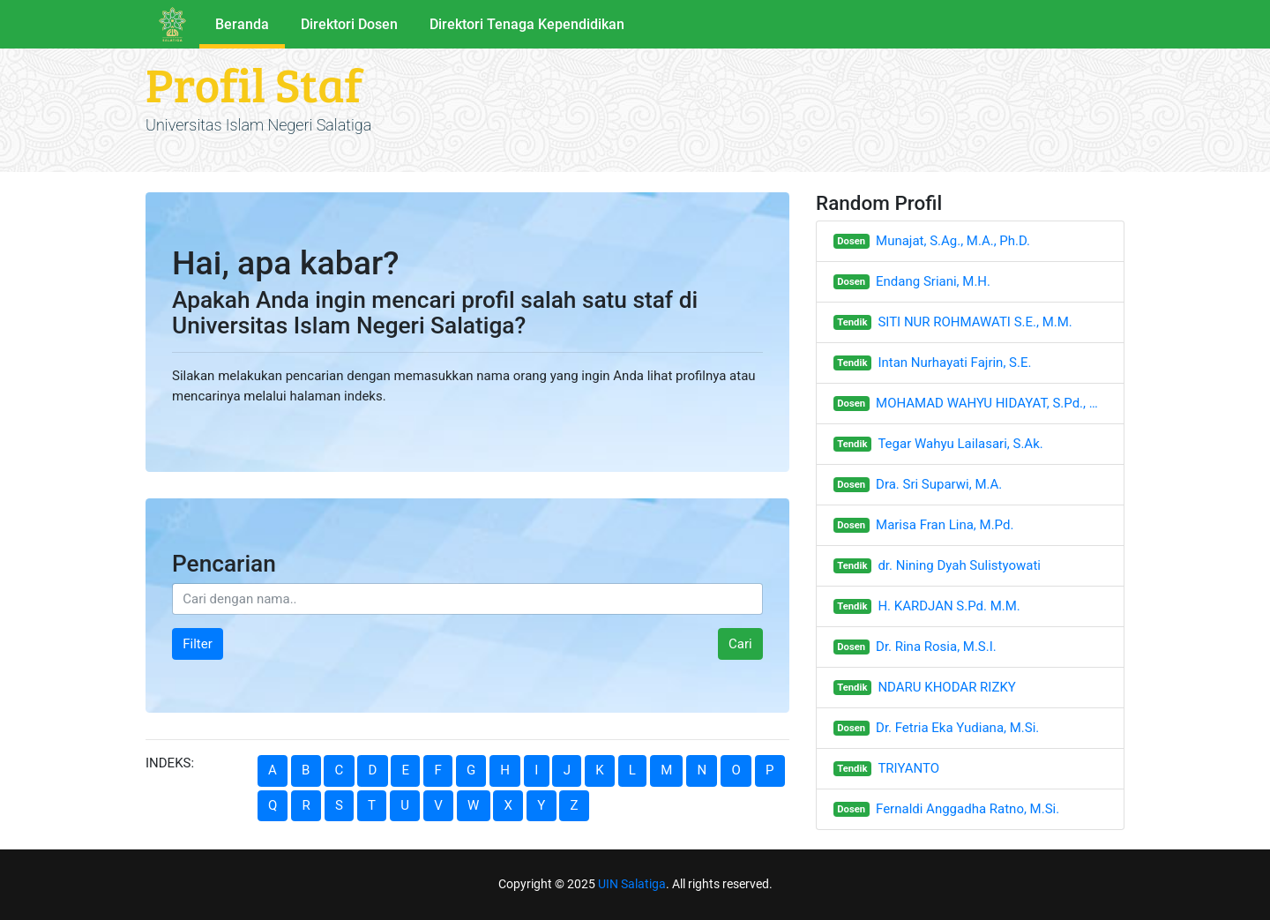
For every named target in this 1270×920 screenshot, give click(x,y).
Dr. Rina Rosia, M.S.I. (936, 646)
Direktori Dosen (349, 24)
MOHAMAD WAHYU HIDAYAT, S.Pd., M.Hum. (991, 403)
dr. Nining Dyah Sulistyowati (959, 565)
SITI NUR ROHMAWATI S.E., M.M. (975, 322)
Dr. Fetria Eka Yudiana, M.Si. (957, 728)
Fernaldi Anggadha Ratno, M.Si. (967, 809)
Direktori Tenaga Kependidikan (527, 24)
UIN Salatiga (632, 884)
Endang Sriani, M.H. (933, 281)
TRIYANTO (908, 768)
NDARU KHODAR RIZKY (946, 687)
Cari (740, 644)
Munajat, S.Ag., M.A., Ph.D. (953, 241)
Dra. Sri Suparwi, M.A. (939, 484)
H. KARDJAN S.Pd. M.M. (949, 606)
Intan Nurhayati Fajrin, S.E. (954, 362)
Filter (198, 644)
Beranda (242, 24)
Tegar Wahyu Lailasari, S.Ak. (960, 444)
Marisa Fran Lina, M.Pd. (944, 525)
